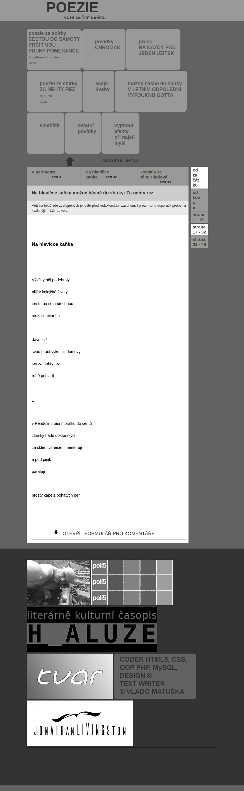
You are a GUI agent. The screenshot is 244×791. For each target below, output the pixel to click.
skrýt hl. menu (120, 160)
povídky (108, 44)
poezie (75, 10)
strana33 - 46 (199, 242)
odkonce (196, 200)
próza (157, 47)
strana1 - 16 (199, 217)
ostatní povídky (87, 128)
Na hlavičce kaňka (102, 175)
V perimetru (48, 175)
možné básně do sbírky (155, 89)
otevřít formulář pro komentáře (109, 533)
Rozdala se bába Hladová (156, 177)
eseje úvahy (102, 86)
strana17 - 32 (199, 229)
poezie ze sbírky (54, 47)
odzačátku (196, 177)
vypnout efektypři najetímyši (124, 134)
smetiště (49, 125)
